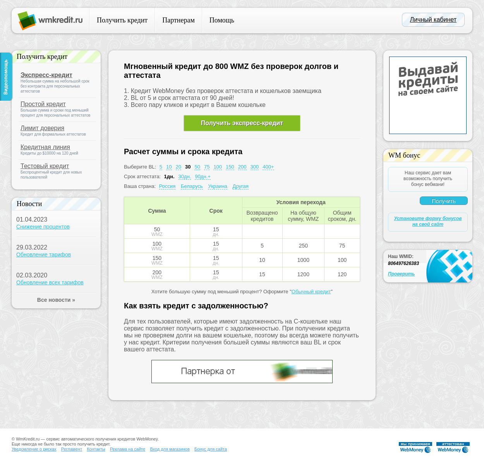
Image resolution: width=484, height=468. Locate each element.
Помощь (221, 20)
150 (230, 167)
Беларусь (192, 186)
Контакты (96, 449)
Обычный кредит (311, 291)
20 (178, 167)
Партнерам (178, 20)
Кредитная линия (45, 147)
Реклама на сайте (127, 449)
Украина (217, 186)
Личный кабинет (433, 19)
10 (169, 167)
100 (217, 167)
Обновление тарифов (43, 254)
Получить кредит (122, 20)
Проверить (401, 274)
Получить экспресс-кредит (242, 123)
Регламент (71, 449)
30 (188, 167)
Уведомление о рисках (34, 449)
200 (242, 167)
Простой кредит (43, 104)
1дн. (169, 176)
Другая (241, 186)
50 (197, 167)
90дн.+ (202, 176)
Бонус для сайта (210, 449)
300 (255, 167)
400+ (268, 167)
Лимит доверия (42, 128)
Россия (167, 186)
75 (206, 167)
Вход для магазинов (169, 449)
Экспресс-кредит (46, 75)
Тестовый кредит (45, 166)
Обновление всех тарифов (50, 282)
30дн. (184, 176)
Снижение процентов (43, 227)
